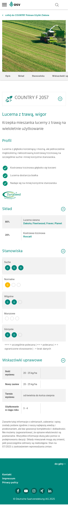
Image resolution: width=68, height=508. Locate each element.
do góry (60, 464)
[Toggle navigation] (4, 4)
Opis (7, 76)
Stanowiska (38, 76)
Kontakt (7, 474)
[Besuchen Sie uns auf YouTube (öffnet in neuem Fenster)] (26, 491)
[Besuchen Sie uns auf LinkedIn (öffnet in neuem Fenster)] (50, 491)
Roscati (27, 236)
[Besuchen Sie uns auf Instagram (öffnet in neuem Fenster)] (34, 491)
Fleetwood (39, 223)
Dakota (27, 223)
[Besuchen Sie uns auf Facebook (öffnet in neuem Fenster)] (18, 491)
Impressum (9, 478)
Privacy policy (10, 482)
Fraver (50, 223)
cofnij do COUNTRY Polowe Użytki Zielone (25, 15)
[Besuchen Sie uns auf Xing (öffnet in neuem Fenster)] (42, 491)
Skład (21, 76)
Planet (58, 223)
